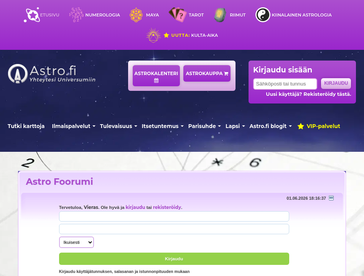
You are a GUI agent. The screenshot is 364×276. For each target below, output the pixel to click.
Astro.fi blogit (268, 126)
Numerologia (103, 15)
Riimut (237, 15)
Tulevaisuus (116, 126)
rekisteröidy (167, 207)
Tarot (196, 15)
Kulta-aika (190, 35)
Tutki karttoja (26, 126)
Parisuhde (202, 126)
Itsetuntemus (160, 126)
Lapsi (233, 126)
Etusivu (49, 15)
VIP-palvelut (318, 126)
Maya (152, 15)
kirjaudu (135, 207)
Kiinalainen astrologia (301, 15)
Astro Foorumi (59, 181)
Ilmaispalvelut (71, 126)
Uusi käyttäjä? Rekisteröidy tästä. (308, 94)
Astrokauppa (207, 73)
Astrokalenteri (156, 77)
